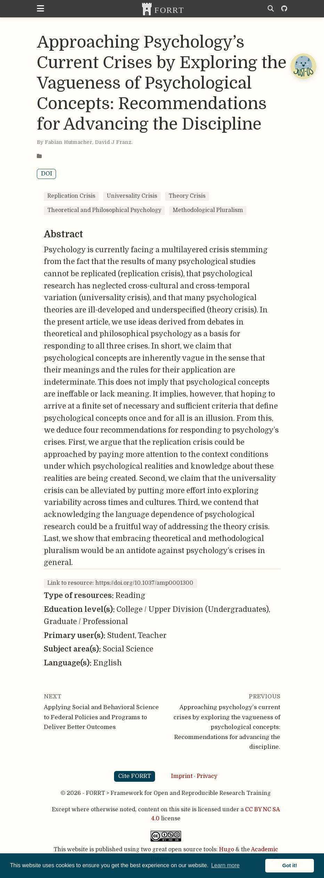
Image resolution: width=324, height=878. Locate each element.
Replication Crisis (71, 196)
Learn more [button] (225, 865)
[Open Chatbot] (303, 66)
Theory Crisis (187, 196)
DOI (46, 173)
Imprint (182, 776)
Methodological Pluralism (208, 210)
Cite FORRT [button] (134, 776)
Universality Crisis (132, 196)
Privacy (207, 776)
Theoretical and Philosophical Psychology (104, 210)
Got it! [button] (289, 865)
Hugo (226, 849)
